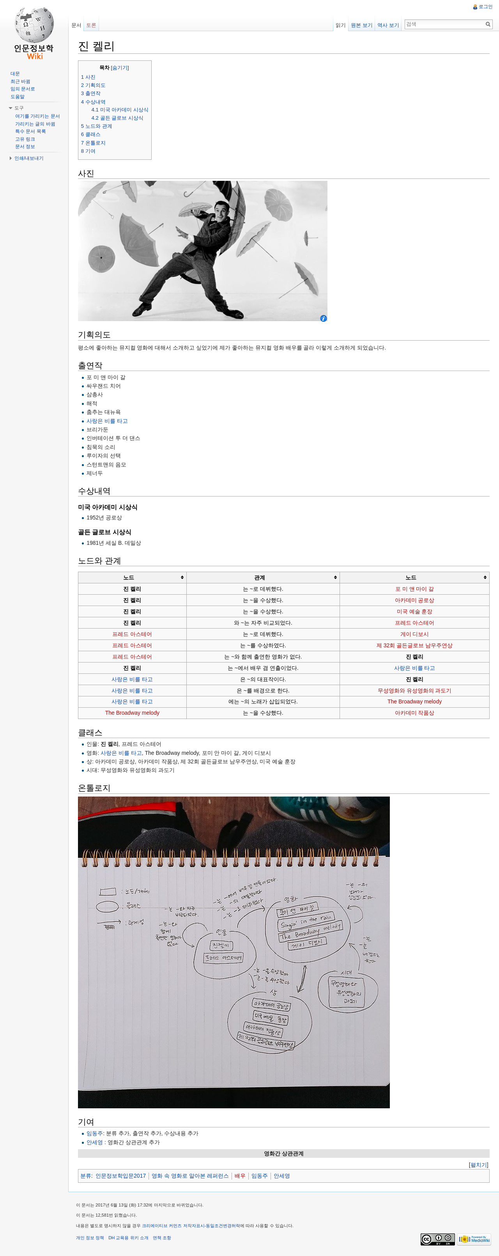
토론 (92, 25)
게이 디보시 (414, 634)
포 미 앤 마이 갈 (414, 589)
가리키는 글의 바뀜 (35, 124)
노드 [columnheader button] (129, 577)
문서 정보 (25, 146)
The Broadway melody (415, 702)
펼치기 (478, 1165)
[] (478, 1165)
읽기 (341, 25)
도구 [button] (19, 108)
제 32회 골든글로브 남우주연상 (415, 645)
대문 (15, 73)
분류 (86, 1176)
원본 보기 (362, 25)
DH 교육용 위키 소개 (129, 1238)
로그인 (486, 6)
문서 (76, 25)
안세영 (95, 1142)
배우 (240, 1176)
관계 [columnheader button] (259, 577)
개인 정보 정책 (90, 1238)
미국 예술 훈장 (415, 611)
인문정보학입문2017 (121, 1176)
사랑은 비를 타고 (107, 421)
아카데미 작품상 (414, 713)
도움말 (18, 96)
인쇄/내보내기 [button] (29, 158)
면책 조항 (162, 1238)
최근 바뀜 (20, 81)
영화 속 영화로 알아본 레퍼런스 (190, 1176)
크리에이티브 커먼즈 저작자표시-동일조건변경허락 (192, 1226)
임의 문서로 (23, 89)
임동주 (95, 1133)
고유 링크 (25, 139)
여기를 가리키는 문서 (37, 116)
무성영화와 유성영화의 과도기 (415, 690)
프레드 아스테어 (414, 623)
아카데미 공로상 (414, 600)
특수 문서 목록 (30, 131)
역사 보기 (388, 25)
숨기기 (120, 68)
